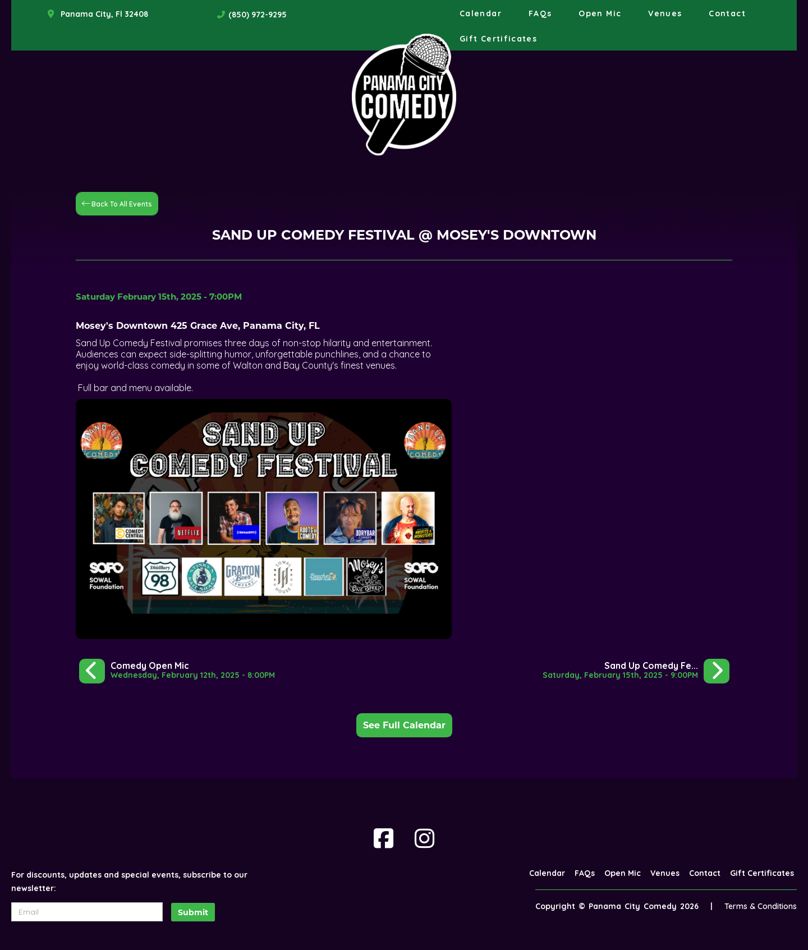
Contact (727, 13)
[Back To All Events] (117, 203)
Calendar (481, 13)
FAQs (540, 13)
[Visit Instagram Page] (424, 838)
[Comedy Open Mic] (177, 670)
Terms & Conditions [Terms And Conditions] (760, 906)
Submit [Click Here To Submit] (193, 912)
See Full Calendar (404, 725)
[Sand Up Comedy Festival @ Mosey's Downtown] (636, 670)
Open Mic (600, 13)
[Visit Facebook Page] (383, 838)
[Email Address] (87, 911)
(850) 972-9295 (257, 15)
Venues (665, 13)
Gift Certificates (498, 39)
